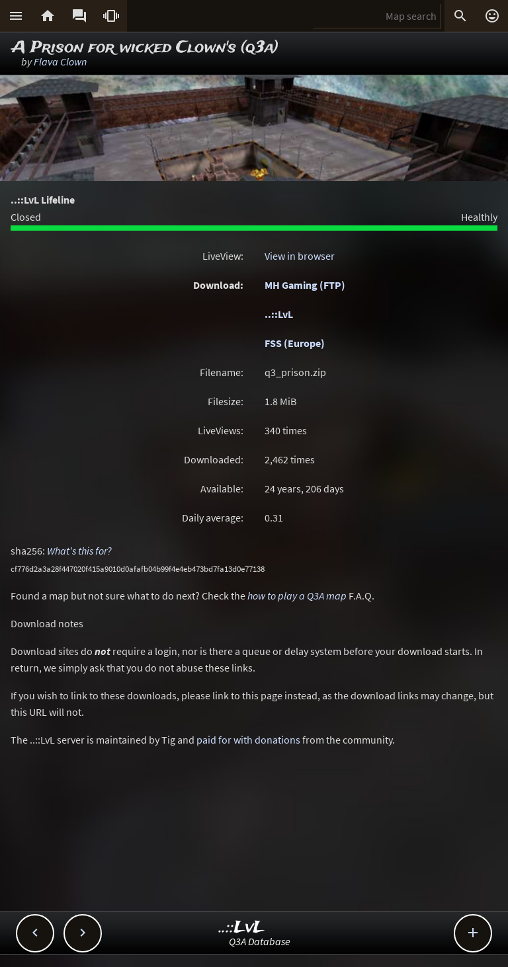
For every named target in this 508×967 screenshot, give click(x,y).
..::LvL (279, 314)
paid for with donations (248, 739)
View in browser (300, 255)
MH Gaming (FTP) (305, 284)
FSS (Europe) (295, 343)
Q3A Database (259, 941)
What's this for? (79, 550)
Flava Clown (60, 61)
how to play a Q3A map (297, 595)
